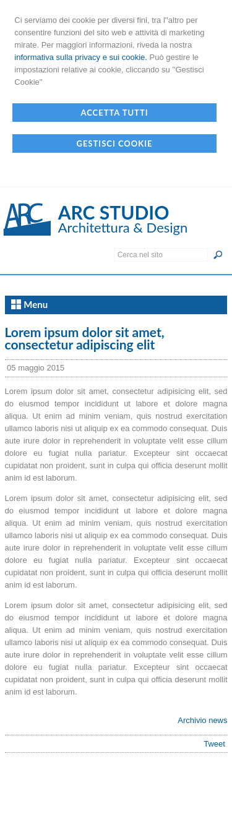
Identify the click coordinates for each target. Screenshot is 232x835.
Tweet (214, 743)
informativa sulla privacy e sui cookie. (80, 57)
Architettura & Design (123, 227)
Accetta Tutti (114, 113)
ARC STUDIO (114, 212)
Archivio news (202, 720)
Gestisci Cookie (114, 143)
